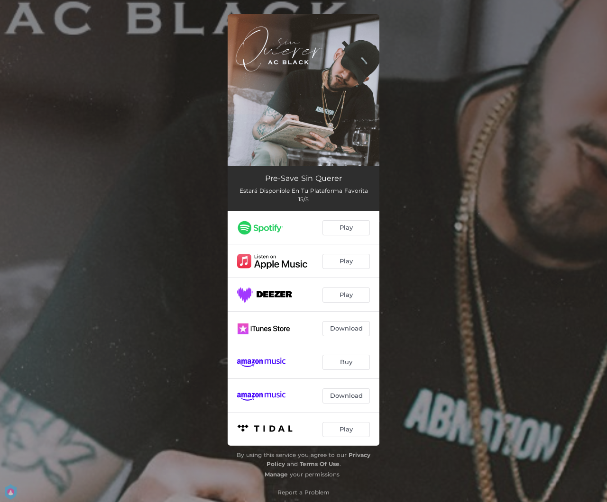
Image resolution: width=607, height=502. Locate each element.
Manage (276, 474)
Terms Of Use (320, 463)
